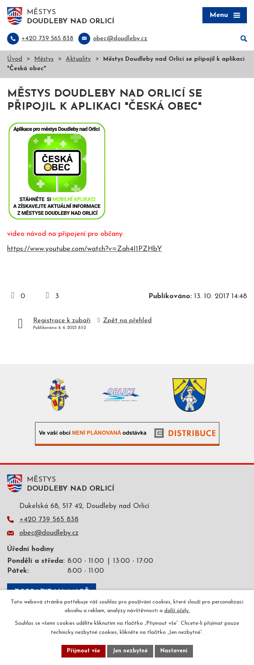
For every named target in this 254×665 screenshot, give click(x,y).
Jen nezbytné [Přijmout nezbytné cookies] (130, 651)
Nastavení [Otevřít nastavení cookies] (173, 651)
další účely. (177, 611)
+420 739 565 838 (48, 519)
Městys (44, 59)
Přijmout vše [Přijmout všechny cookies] (83, 651)
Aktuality (78, 59)
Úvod (14, 59)
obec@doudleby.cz (48, 533)
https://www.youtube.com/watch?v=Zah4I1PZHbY (84, 249)
